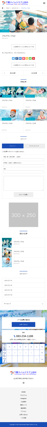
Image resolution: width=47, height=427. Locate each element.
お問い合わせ (23, 324)
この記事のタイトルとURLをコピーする (23, 46)
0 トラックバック (34, 146)
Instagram (23, 398)
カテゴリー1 (4, 30)
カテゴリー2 (8, 285)
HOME (23, 392)
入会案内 (23, 401)
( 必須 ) (12, 156)
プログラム (23, 395)
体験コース (23, 405)
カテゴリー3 (8, 290)
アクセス (23, 411)
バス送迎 (23, 418)
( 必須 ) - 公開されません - (13, 162)
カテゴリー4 (8, 295)
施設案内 (23, 408)
